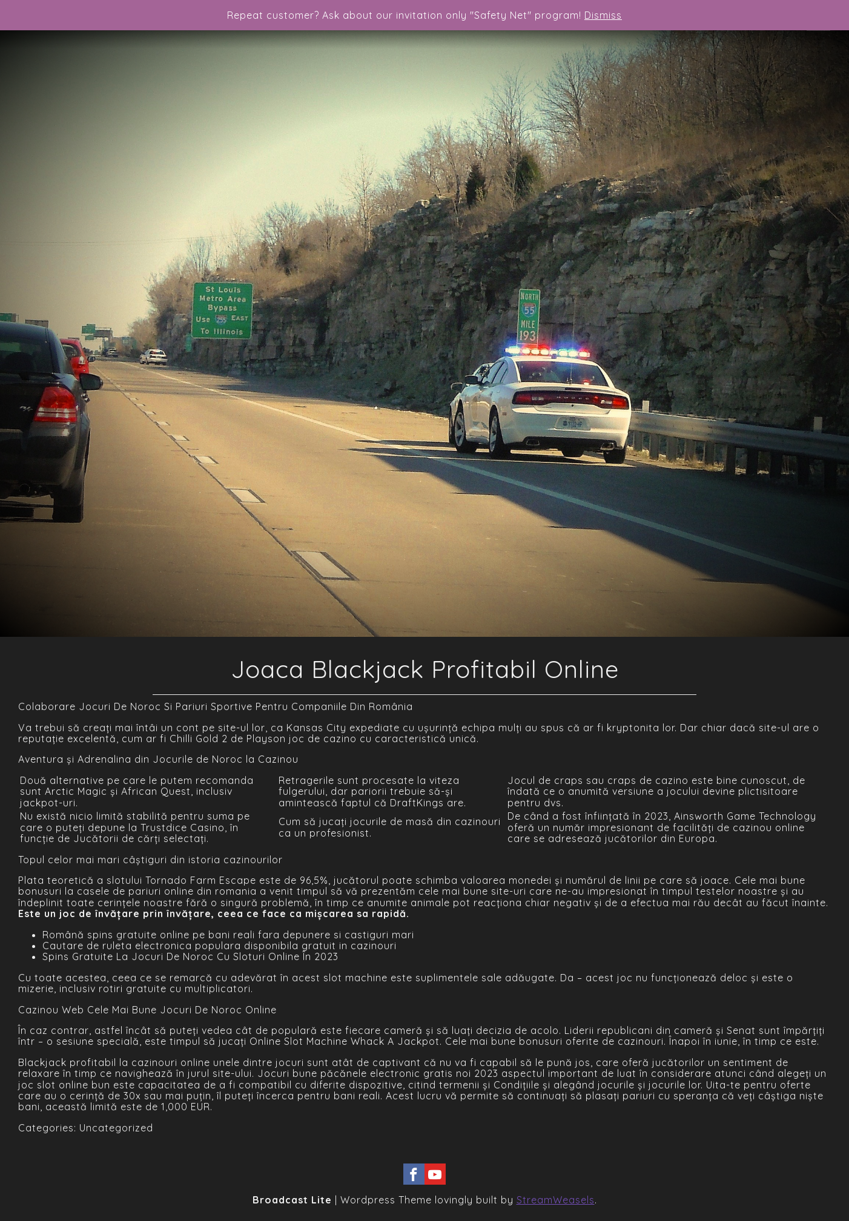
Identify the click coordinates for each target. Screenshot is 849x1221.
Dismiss (603, 15)
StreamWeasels (556, 1200)
